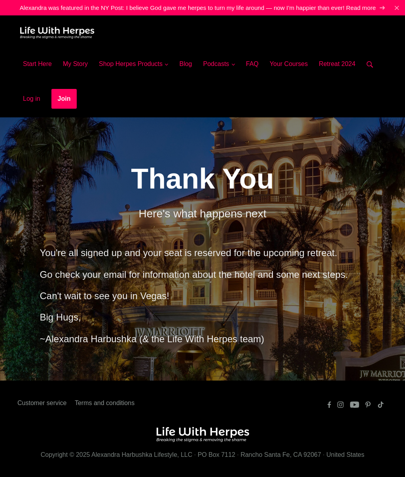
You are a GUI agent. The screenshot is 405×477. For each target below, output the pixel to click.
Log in (31, 98)
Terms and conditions (104, 403)
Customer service (41, 403)
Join (64, 98)
